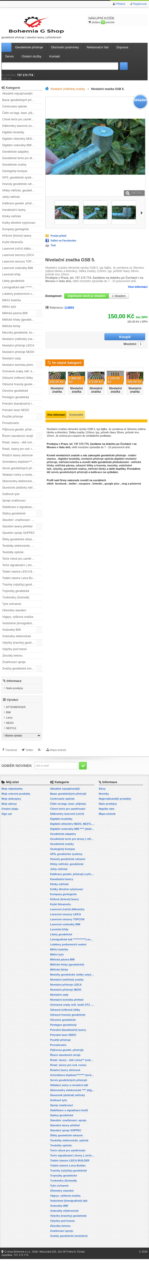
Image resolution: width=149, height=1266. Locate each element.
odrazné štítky (84, 463)
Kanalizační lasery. (14, 214)
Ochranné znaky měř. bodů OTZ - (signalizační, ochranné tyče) (22, 376)
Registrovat (140, 3)
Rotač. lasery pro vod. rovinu (20, 453)
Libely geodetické (13, 285)
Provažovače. (11, 427)
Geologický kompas (14, 175)
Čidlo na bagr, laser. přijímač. (20, 117)
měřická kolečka (69, 460)
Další (142, 217)
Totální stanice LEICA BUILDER (22, 576)
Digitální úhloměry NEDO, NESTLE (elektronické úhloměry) (22, 143)
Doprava (122, 52)
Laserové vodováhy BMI (17, 272)
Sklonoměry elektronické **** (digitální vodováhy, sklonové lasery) (22, 485)
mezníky (112, 463)
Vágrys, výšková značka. (18, 621)
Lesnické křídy (11, 279)
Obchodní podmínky (65, 52)
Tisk (53, 250)
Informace (13, 685)
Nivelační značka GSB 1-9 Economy (96, 391)
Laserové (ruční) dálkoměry (19, 253)
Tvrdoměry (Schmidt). (16, 602)
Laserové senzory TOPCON (20, 266)
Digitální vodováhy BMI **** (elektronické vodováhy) (22, 149)
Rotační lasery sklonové (17, 460)
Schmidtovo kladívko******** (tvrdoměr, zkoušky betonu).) (22, 466)
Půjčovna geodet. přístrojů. (19, 434)
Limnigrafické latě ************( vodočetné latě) (22, 292)
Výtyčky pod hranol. (14, 653)
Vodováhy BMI (11, 634)
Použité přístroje (12, 421)
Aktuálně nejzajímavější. (17, 98)
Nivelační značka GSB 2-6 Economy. (135, 391)
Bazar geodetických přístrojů (20, 104)
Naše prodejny (14, 692)
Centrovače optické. (15, 111)
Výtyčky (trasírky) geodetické (20, 647)
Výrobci (12, 707)
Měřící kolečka (11, 305)
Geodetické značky (14, 169)
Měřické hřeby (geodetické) (19, 324)
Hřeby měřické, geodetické (19, 195)
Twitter (29, 759)
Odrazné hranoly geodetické (20, 388)
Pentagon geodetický (15, 401)
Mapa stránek (58, 759)
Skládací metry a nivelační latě (21, 479)
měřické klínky (97, 466)
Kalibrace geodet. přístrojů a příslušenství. (22, 208)
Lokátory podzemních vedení (20, 298)
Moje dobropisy (11, 805)
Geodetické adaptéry (15, 156)
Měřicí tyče (9, 311)
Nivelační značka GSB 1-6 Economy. (57, 391)
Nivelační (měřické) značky (19, 343)
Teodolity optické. (13, 556)
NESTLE (11, 735)
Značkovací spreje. (14, 666)
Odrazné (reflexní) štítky (17, 382)
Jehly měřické (11, 201)
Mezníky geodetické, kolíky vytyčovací (22, 337)
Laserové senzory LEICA (18, 259)
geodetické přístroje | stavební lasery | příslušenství (23, 29)
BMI (8, 719)
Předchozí (46, 378)
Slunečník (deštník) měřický (19, 492)
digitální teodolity (69, 456)
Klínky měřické (11, 221)
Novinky (104, 800)
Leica (9, 724)
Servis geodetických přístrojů (20, 472)
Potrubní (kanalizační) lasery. (20, 408)
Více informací (138, 291)
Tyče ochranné (11, 608)
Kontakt (54, 61)
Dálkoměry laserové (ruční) (19, 130)
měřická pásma (64, 463)
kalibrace (96, 470)
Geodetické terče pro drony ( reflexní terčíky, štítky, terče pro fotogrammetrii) (22, 162)
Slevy (102, 795)
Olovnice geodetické (15, 395)
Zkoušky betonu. (12, 660)
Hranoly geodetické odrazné (20, 188)
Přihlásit (120, 3)
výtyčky (57, 466)
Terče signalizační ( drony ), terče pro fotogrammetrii (22, 569)
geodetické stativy (75, 466)
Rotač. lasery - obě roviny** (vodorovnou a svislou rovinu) (22, 447)
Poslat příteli (58, 240)
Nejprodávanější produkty (115, 805)
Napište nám (106, 815)
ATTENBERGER (16, 714)
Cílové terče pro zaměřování (20, 124)
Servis (9, 61)
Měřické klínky (11, 330)
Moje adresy (9, 810)
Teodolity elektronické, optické (21, 550)
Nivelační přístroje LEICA (18, 350)
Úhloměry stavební (14, 615)
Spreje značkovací (14, 505)
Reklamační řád (98, 52)
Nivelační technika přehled (19, 369)
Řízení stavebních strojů (17, 440)
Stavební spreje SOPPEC (18, 537)
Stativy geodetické (13, 518)
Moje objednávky (12, 795)
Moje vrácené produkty (15, 800)
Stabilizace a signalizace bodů (21, 511)
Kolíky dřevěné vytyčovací (18, 227)
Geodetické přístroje (29, 52)
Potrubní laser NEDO (15, 414)
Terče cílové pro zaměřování (20, 563)
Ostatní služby (31, 61)
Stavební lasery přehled (17, 531)
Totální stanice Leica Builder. (20, 582)
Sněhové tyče (11, 498)
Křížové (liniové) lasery (16, 240)
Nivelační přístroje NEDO (18, 356)
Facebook (11, 759)
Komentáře (76, 412)
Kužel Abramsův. (12, 246)
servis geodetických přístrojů (69, 470)
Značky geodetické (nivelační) (21, 673)
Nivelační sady (11, 363)
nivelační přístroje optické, (98, 456)
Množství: (96, 342)
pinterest (135, 481)
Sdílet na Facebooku (63, 245)
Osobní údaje (9, 815)
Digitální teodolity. (13, 137)
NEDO (10, 730)
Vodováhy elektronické (16, 640)
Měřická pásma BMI (15, 317)
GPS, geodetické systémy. (19, 182)
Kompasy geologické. (15, 233)
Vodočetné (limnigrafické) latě (21, 628)
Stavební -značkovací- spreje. (21, 524)
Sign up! (6, 820)
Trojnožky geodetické (15, 595)
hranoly (101, 463)
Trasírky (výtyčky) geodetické (20, 589)
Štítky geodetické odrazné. (19, 544)
